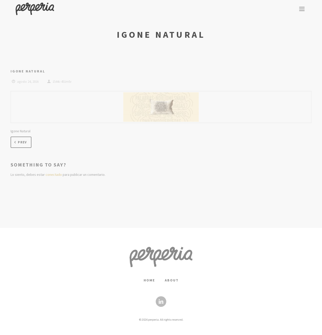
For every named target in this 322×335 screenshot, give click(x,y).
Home (149, 280)
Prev (20, 142)
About (172, 280)
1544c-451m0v (62, 81)
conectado (54, 174)
